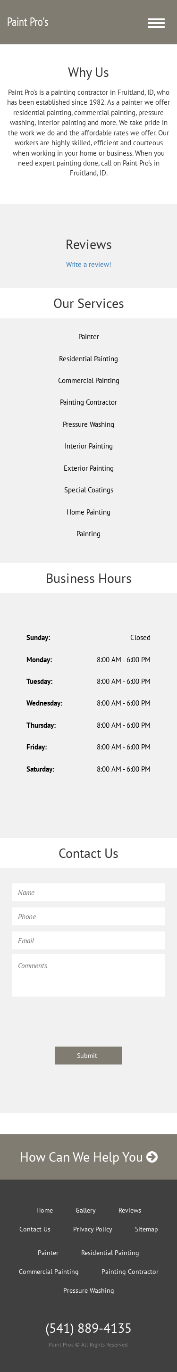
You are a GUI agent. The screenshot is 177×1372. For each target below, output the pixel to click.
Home (44, 1210)
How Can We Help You (89, 1156)
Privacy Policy (92, 1229)
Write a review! (88, 264)
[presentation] (84, 1020)
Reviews (129, 1210)
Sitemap (146, 1229)
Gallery (86, 1210)
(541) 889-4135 (88, 1328)
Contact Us (35, 1229)
